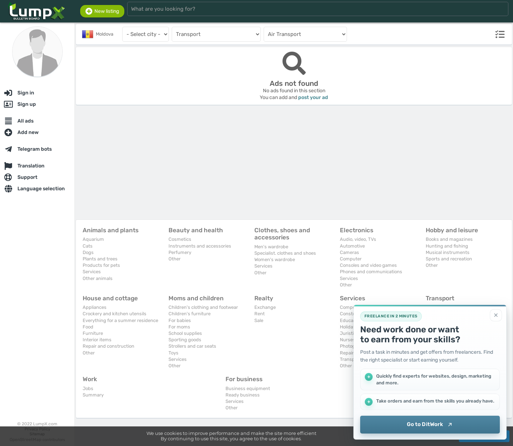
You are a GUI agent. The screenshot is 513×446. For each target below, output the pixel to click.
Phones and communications (371, 271)
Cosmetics (180, 239)
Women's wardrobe (274, 259)
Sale (258, 320)
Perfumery (180, 252)
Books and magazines (449, 239)
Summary (93, 395)
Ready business (243, 395)
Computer (351, 258)
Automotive (352, 246)
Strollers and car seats (192, 346)
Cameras (349, 252)
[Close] (496, 315)
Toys (173, 353)
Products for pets (101, 265)
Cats (88, 246)
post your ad (313, 97)
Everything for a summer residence (120, 320)
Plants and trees (100, 258)
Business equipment (248, 388)
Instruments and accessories (200, 246)
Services (92, 271)
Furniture (93, 333)
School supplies (185, 333)
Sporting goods (185, 339)
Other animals (98, 278)
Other (175, 258)
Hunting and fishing (447, 246)
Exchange (265, 307)
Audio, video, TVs (358, 239)
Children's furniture (190, 313)
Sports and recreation (449, 258)
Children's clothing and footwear (203, 307)
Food (88, 327)
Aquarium (93, 239)
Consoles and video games (368, 265)
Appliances (95, 307)
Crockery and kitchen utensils (114, 313)
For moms (179, 327)
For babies (180, 320)
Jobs (88, 388)
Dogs (88, 252)
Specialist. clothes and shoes (285, 253)
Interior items (97, 339)
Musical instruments (448, 252)
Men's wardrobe (271, 246)
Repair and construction (108, 346)
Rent (259, 313)
